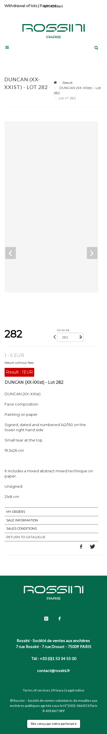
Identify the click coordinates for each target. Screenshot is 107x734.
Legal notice (75, 690)
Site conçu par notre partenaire (54, 723)
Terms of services (36, 690)
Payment (48, 5)
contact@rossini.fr (53, 670)
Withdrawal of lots (20, 5)
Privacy (58, 690)
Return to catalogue (25, 537)
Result (67, 82)
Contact (57, 6)
